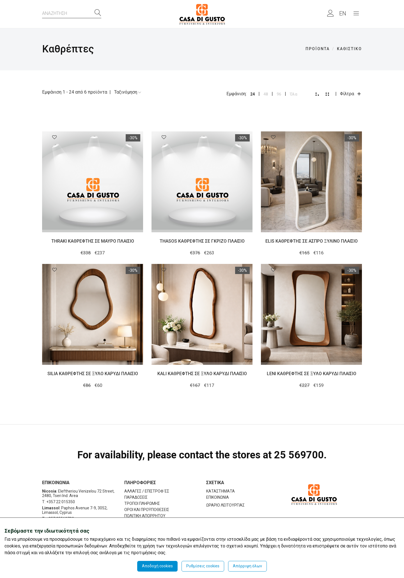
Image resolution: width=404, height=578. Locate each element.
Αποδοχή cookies (157, 566)
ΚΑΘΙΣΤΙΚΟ (349, 49)
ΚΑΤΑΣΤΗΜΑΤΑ (220, 491)
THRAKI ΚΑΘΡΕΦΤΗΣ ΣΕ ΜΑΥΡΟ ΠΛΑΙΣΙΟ (92, 241)
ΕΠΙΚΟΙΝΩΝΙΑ (217, 497)
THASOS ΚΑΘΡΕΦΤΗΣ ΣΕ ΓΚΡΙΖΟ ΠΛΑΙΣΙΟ (202, 241)
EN (342, 13)
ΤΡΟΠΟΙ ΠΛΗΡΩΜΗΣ (142, 503)
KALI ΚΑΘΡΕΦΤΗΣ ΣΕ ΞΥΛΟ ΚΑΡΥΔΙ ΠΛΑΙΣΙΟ (202, 373)
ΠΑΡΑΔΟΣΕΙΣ (136, 497)
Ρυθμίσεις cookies (202, 566)
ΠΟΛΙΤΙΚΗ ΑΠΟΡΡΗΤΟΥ (145, 516)
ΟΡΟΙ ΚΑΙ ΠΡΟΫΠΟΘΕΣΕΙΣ (146, 509)
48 (265, 94)
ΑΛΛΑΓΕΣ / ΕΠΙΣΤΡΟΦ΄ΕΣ (146, 491)
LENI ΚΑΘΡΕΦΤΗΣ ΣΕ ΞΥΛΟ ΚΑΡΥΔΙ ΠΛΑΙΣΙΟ (311, 373)
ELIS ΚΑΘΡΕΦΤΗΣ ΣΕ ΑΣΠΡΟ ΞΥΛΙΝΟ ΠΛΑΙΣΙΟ (311, 241)
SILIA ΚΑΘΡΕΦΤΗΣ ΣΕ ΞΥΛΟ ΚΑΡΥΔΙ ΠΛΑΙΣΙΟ (92, 373)
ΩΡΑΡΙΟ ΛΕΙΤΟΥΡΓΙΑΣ (225, 505)
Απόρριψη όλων (247, 566)
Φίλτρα (351, 93)
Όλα (293, 94)
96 (279, 94)
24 (252, 94)
